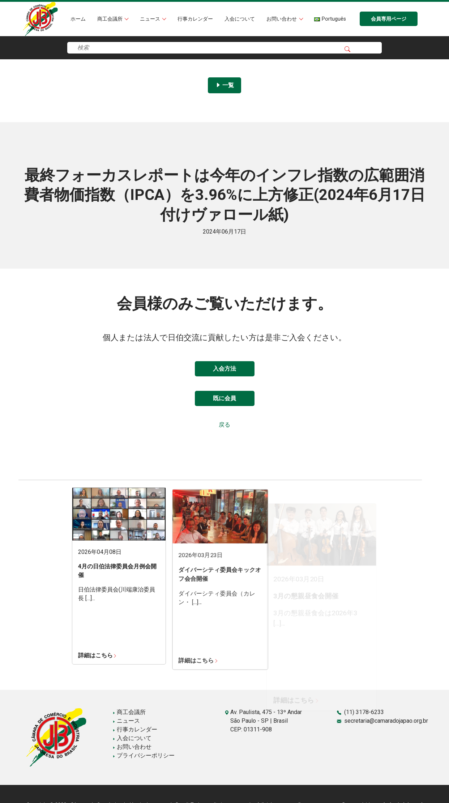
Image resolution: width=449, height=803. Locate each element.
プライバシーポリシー (143, 755)
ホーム (78, 19)
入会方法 (224, 368)
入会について (239, 19)
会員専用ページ (388, 19)
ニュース (151, 19)
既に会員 (224, 398)
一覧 (224, 85)
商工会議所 (110, 19)
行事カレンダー (195, 19)
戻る (224, 424)
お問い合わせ (282, 19)
